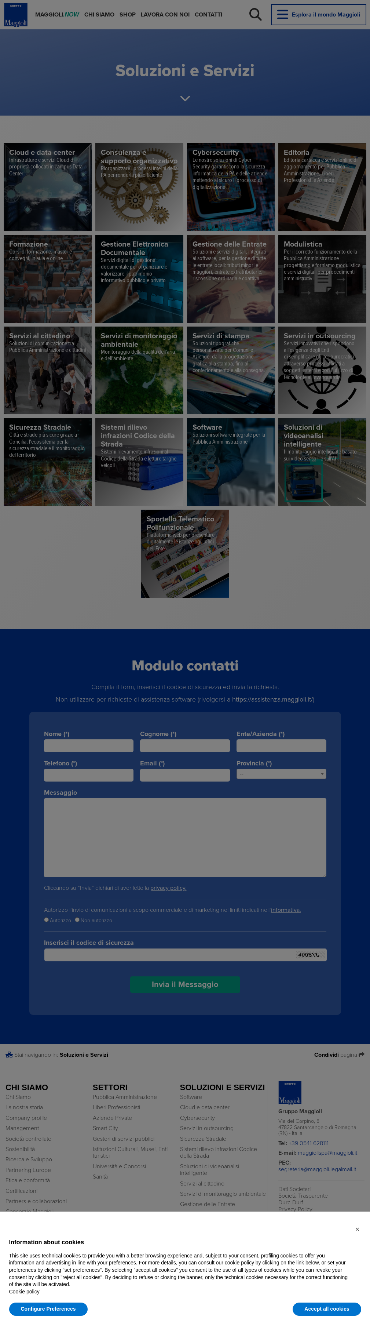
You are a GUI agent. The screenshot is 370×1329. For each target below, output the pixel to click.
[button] (357, 1229)
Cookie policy (24, 1292)
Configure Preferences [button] (48, 1309)
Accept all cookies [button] (326, 1309)
